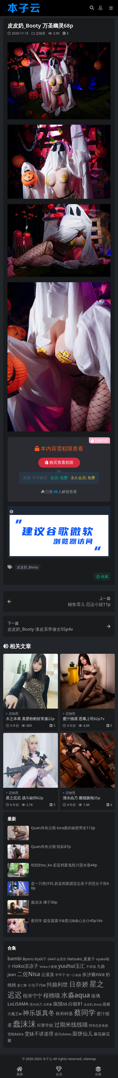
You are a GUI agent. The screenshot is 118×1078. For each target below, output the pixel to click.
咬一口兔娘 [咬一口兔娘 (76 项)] (73, 975)
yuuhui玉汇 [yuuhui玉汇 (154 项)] (71, 965)
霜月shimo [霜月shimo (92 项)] (63, 1034)
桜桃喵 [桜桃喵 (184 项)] (51, 995)
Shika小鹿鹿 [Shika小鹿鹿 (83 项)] (48, 967)
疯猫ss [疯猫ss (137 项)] (60, 1003)
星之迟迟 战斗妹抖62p (24, 797)
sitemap (89, 1059)
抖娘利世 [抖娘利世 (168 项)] (57, 984)
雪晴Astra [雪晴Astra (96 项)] (15, 1034)
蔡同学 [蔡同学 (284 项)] (85, 1012)
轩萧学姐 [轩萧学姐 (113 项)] (45, 1025)
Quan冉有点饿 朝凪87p (51, 846)
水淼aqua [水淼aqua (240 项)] (75, 995)
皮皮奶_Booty (27, 567)
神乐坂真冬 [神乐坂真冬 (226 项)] (39, 1012)
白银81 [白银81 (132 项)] (75, 1004)
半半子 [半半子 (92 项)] (60, 974)
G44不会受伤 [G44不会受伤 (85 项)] (57, 959)
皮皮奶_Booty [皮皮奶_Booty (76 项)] (93, 1004)
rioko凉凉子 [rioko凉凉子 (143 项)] (25, 965)
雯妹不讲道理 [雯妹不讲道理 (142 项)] (39, 1033)
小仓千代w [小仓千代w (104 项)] (37, 985)
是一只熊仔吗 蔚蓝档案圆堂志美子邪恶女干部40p (70, 885)
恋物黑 (40, 33)
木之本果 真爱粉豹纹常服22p (30, 718)
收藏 (102, 577)
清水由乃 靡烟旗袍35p (81, 797)
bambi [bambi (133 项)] (14, 958)
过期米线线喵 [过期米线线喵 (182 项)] (71, 1024)
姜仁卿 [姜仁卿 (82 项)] (22, 985)
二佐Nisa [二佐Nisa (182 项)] (28, 974)
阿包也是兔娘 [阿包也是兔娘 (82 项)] (98, 1025)
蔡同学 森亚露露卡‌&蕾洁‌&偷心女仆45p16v (67, 920)
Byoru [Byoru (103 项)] (28, 958)
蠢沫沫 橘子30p (44, 902)
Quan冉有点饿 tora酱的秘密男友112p (63, 827)
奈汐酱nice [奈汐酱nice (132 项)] (93, 974)
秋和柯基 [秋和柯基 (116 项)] (64, 1013)
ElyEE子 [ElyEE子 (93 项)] (40, 959)
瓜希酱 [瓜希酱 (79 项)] (47, 1004)
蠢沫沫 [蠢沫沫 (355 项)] (24, 1023)
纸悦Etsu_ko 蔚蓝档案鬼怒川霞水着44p (64, 864)
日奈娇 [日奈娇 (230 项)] (78, 984)
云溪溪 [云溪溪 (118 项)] (47, 974)
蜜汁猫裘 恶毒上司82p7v (83, 718)
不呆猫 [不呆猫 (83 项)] (91, 967)
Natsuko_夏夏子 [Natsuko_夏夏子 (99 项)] (81, 958)
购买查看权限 (59, 462)
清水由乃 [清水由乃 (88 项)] (35, 1004)
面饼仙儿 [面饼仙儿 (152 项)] (82, 1033)
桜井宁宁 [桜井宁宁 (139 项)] (32, 995)
